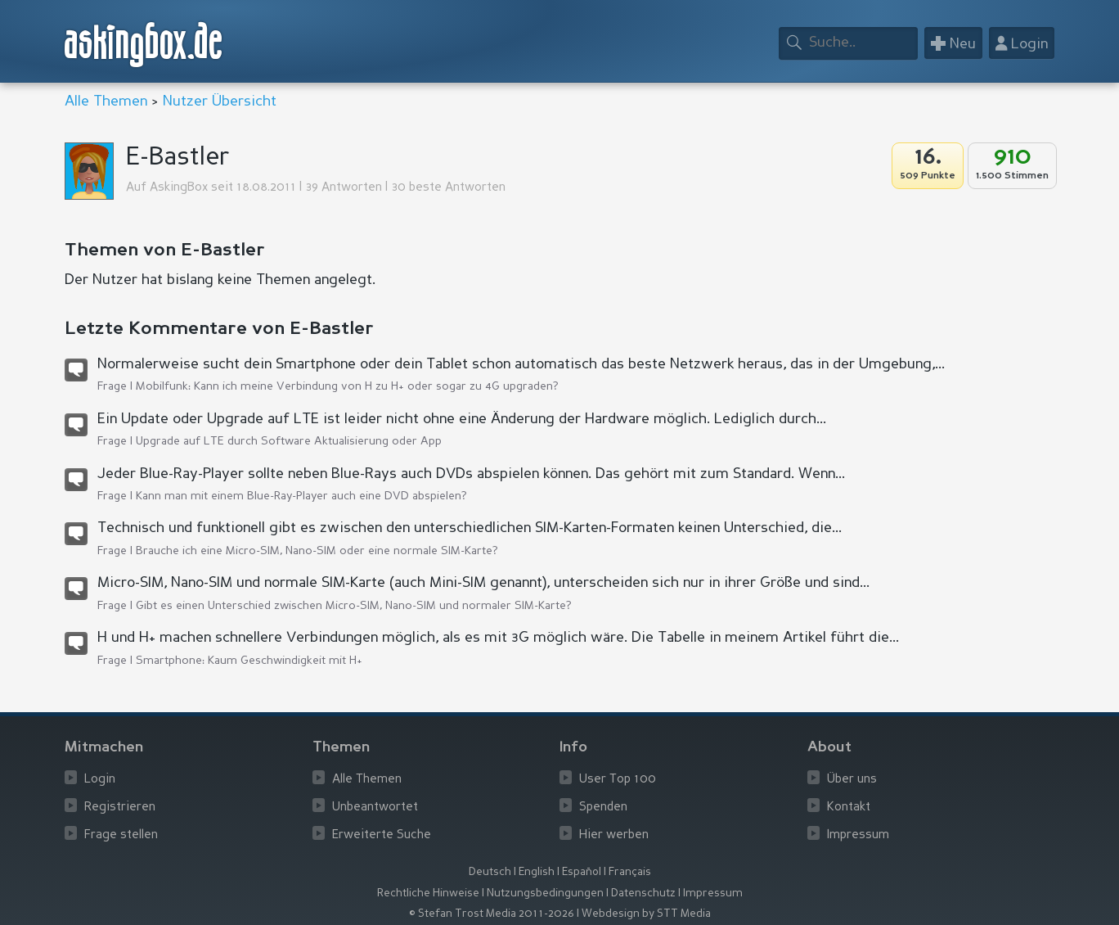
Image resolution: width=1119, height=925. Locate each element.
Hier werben (614, 835)
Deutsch (490, 872)
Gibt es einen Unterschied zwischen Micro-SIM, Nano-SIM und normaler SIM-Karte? (354, 605)
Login (99, 780)
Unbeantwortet (375, 807)
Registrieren (119, 807)
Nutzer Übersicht (219, 101)
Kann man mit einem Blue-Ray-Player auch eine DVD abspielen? (301, 496)
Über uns (852, 780)
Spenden (603, 807)
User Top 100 (617, 780)
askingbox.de (144, 44)
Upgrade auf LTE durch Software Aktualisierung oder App (289, 441)
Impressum (858, 835)
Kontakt (848, 807)
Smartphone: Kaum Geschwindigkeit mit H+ (249, 660)
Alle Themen (106, 101)
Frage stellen (121, 835)
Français (630, 872)
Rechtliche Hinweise (428, 893)
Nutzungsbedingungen (545, 893)
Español (581, 872)
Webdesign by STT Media (646, 914)
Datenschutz (643, 893)
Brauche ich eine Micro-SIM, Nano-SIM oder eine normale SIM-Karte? (317, 551)
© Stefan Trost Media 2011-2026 (491, 914)
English (537, 872)
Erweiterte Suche (381, 835)
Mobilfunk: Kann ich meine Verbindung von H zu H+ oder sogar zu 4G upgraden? (347, 386)
